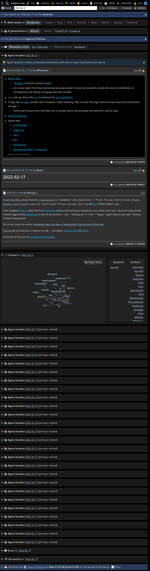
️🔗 (139, 70)
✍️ (143, 70)
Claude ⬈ (75, 31)
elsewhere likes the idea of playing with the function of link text (68, 224)
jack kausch (19, 144)
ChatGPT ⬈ (61, 31)
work (26, 102)
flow (18, 78)
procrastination (64, 97)
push (12, 78)
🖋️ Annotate (125, 8)
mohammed (20, 125)
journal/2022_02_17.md (20, 70)
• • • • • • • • (71, 23)
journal (114, 266)
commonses (70, 230)
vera (15, 135)
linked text (32, 213)
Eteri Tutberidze (40, 47)
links (22, 210)
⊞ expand (112, 8)
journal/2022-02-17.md (19, 170)
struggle (19, 83)
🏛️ (25, 566)
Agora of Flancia (36, 566)
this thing (16, 199)
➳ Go (102, 8)
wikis (85, 230)
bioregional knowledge (41, 236)
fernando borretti (23, 149)
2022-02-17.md (15, 193)
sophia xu (18, 130)
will (15, 140)
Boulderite (79, 47)
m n (10, 97)
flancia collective (17, 116)
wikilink (139, 316)
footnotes (49, 210)
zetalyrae (42, 149)
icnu (36, 97)
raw (135, 70)
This (5, 230)
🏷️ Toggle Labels (93, 261)
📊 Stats (115, 566)
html (94, 203)
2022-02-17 (25, 550)
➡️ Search (7, 8)
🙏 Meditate (140, 8)
